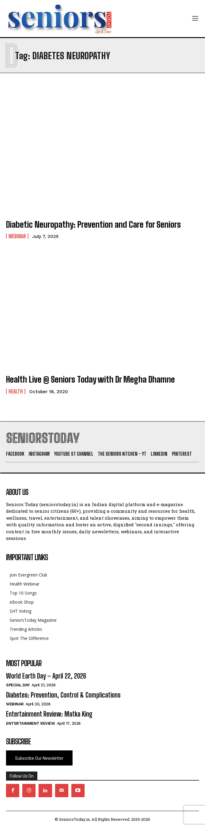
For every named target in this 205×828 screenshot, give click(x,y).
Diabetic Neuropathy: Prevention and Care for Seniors (93, 224)
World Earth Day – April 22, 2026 (46, 676)
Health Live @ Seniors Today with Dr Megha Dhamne (90, 379)
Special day (18, 685)
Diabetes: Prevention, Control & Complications (63, 695)
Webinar (17, 236)
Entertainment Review (30, 723)
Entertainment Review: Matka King (49, 714)
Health (15, 391)
